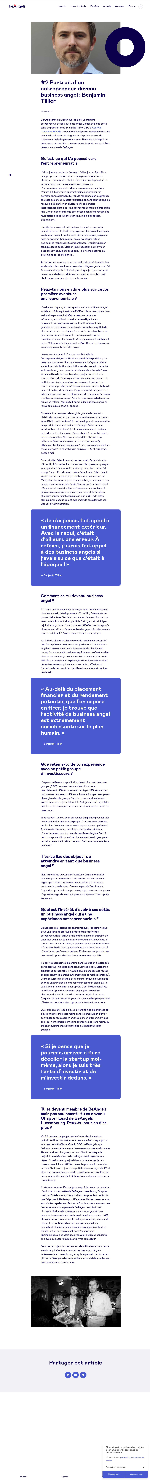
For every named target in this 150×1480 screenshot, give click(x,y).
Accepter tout (136, 1474)
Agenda (107, 6)
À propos (119, 6)
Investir (62, 6)
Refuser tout (113, 1474)
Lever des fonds (78, 6)
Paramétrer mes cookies (125, 1467)
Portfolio (94, 6)
